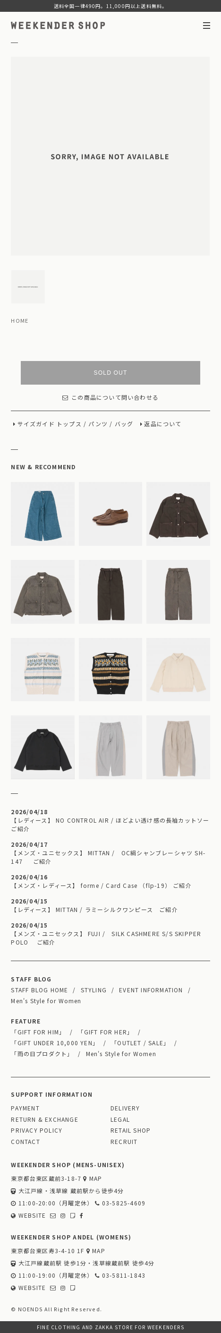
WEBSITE (28, 1215)
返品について (162, 424)
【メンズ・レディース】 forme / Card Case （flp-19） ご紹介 (101, 885)
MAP (92, 1178)
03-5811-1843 (120, 1275)
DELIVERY (125, 1108)
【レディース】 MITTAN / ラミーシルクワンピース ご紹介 (94, 909)
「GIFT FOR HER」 (105, 1032)
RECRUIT (123, 1141)
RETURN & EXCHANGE (44, 1119)
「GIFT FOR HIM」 (38, 1032)
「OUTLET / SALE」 (140, 1043)
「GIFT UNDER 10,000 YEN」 (55, 1043)
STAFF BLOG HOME (39, 990)
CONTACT (25, 1141)
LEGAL (120, 1119)
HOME (19, 320)
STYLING (94, 990)
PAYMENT (25, 1108)
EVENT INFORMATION (151, 990)
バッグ (124, 424)
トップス (69, 424)
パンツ (98, 424)
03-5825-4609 (120, 1203)
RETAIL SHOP (130, 1130)
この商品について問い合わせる (110, 397)
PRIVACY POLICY (36, 1130)
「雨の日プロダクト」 (42, 1053)
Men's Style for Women (46, 1001)
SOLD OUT (111, 373)
